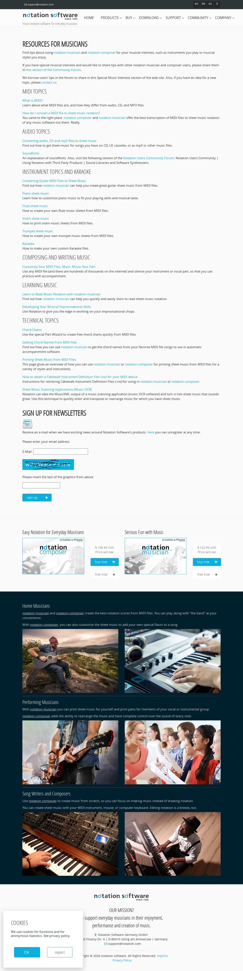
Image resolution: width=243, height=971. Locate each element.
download (149, 17)
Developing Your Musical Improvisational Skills (56, 306)
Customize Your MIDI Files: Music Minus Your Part (58, 266)
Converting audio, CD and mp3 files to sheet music (59, 141)
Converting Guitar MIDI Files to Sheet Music (54, 181)
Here (150, 432)
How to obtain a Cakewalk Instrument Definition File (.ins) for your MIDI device (79, 377)
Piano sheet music (35, 193)
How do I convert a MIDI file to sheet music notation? (61, 113)
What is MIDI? (32, 100)
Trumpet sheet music (37, 231)
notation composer (102, 52)
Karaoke (28, 243)
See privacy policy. (56, 935)
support (173, 17)
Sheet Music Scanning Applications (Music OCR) (57, 389)
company (223, 17)
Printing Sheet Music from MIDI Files (49, 359)
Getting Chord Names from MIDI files (49, 342)
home (89, 17)
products (110, 17)
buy (129, 17)
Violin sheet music (35, 218)
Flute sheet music (35, 206)
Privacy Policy (122, 960)
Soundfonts (30, 153)
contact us (49, 82)
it (217, 3)
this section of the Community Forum (53, 70)
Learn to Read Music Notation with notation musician (61, 294)
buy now (105, 562)
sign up (37, 497)
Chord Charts (32, 330)
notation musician (67, 52)
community (198, 17)
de (203, 3)
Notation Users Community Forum (148, 158)
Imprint (162, 956)
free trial (105, 574)
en (196, 3)
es (210, 3)
